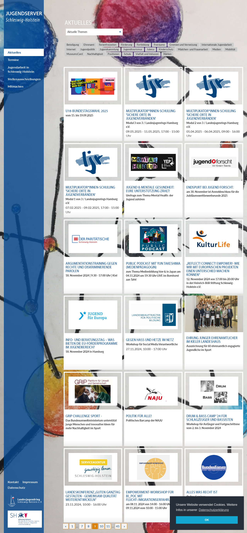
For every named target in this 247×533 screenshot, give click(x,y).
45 (117, 526)
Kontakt (13, 482)
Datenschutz (16, 487)
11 (108, 526)
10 (101, 526)
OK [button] (207, 519)
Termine (13, 59)
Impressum (30, 482)
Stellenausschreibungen (24, 79)
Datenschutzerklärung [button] (214, 510)
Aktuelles (14, 52)
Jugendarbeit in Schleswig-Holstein (21, 69)
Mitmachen (15, 86)
